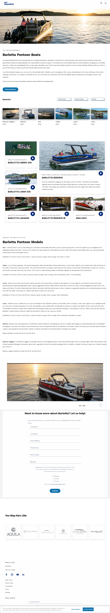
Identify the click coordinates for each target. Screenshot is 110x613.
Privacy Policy (9, 583)
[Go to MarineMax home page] (55, 3)
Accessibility (8, 586)
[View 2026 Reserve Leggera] (11, 117)
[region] (55, 609)
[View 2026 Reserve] (28, 117)
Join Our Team (10, 570)
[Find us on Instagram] (12, 575)
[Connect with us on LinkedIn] (23, 575)
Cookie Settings (75, 609)
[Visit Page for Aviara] (30, 532)
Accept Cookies (88, 609)
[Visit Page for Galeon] (79, 532)
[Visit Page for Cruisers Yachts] (63, 532)
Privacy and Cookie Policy (57, 484)
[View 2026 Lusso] (81, 117)
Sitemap (7, 592)
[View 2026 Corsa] (99, 117)
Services (8, 566)
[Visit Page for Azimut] (46, 532)
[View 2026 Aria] (46, 117)
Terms (7, 589)
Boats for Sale (10, 562)
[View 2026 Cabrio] (64, 117)
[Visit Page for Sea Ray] (96, 532)
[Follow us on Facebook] (6, 575)
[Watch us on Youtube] (18, 575)
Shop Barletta (10, 89)
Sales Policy (8, 580)
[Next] (100, 405)
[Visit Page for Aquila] (13, 532)
